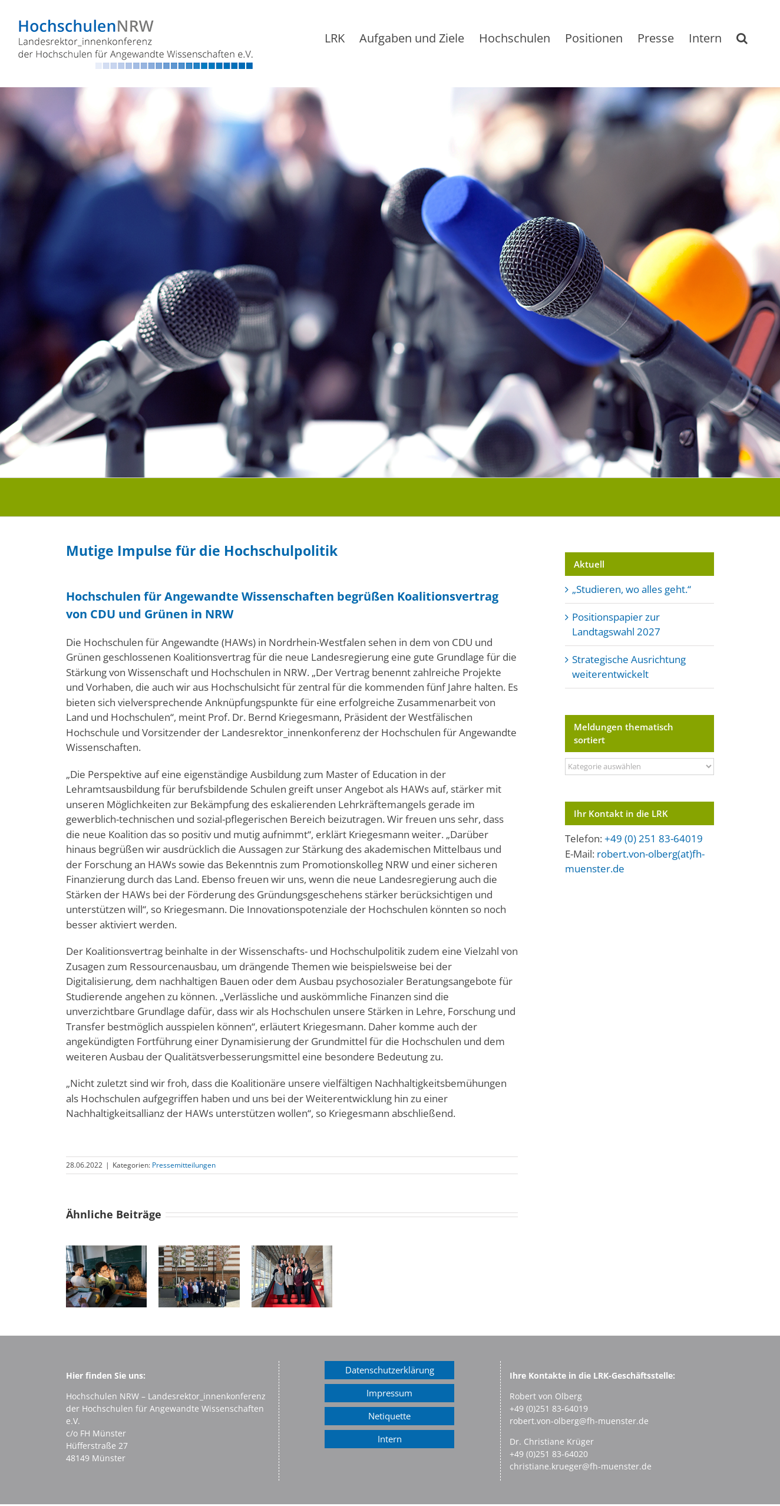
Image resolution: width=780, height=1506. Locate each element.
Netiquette (389, 1416)
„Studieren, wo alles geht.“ (631, 589)
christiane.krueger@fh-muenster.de (581, 1466)
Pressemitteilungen (184, 1165)
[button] (742, 38)
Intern (390, 1439)
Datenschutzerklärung (389, 1370)
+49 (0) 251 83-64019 (653, 838)
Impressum (389, 1393)
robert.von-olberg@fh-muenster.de (579, 1420)
